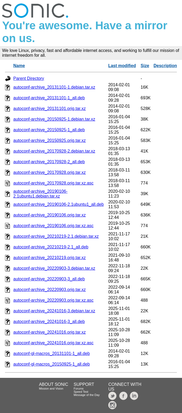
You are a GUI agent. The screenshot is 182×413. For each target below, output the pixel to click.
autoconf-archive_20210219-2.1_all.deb (50, 247)
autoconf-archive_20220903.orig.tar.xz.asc (53, 300)
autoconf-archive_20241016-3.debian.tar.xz (54, 311)
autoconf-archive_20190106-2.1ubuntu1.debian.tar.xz (40, 193)
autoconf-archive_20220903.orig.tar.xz (49, 289)
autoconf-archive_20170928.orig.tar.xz (49, 172)
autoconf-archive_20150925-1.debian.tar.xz (54, 119)
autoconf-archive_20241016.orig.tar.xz (49, 332)
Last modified (122, 65)
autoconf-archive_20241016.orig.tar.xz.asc (53, 343)
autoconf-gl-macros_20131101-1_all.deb (51, 353)
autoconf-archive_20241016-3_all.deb (49, 321)
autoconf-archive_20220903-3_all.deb (49, 279)
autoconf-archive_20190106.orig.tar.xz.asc (53, 225)
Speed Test (81, 391)
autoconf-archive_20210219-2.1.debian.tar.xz (56, 236)
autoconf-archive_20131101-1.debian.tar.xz (54, 87)
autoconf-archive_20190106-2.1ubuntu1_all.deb (58, 204)
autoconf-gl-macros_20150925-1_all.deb (51, 364)
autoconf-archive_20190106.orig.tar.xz (49, 215)
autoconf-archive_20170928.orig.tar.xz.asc (53, 183)
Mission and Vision (51, 388)
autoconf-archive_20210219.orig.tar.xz (49, 257)
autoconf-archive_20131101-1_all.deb (49, 98)
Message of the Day (87, 394)
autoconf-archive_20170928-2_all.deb (49, 162)
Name (19, 65)
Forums (79, 388)
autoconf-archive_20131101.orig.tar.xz (49, 108)
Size (145, 65)
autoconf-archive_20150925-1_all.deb (49, 130)
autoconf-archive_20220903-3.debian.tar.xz (54, 268)
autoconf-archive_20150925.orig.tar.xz (49, 140)
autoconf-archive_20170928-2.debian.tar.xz (54, 151)
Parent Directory (28, 78)
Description (165, 65)
